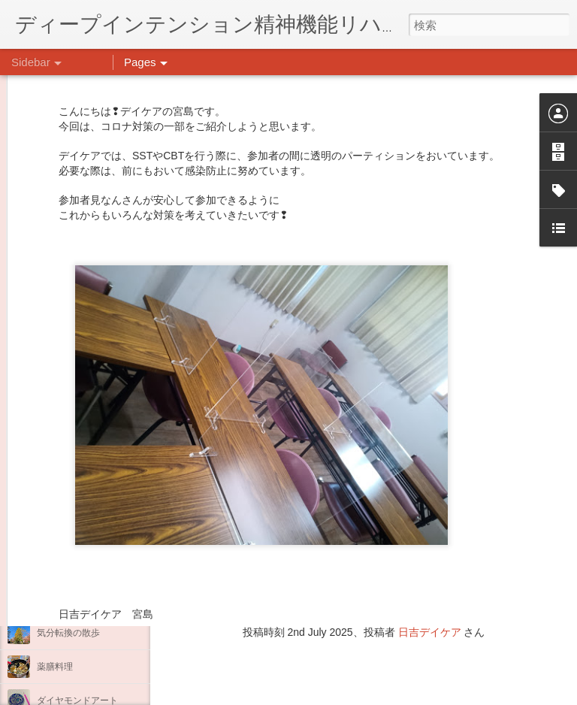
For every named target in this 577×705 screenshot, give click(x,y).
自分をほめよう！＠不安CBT (95, 599)
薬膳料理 (55, 666)
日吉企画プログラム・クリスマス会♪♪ (113, 565)
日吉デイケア (429, 632)
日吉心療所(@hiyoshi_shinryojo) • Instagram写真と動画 (344, 537)
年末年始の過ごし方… (82, 531)
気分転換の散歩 (68, 633)
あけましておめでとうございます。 (109, 497)
